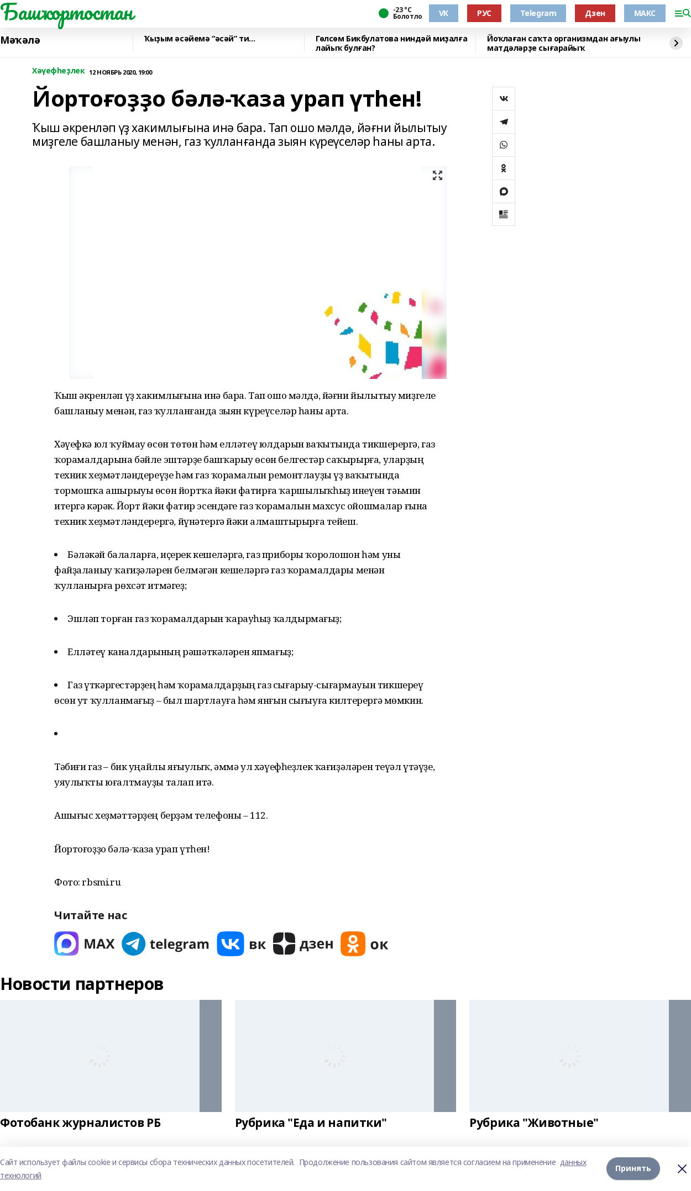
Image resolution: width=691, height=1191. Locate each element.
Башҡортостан (66, 11)
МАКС (645, 13)
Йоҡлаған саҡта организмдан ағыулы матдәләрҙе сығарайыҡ (563, 43)
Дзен (595, 13)
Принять (633, 1168)
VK (443, 13)
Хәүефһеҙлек (58, 71)
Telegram (538, 13)
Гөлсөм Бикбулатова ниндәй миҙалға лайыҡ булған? (391, 43)
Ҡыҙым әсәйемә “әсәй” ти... (199, 39)
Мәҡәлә (20, 40)
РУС (484, 13)
